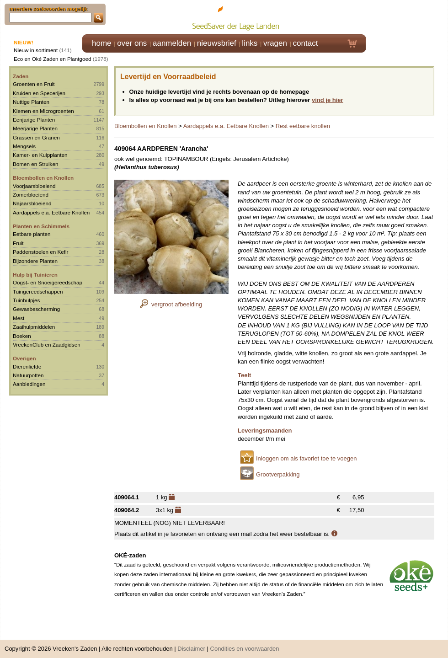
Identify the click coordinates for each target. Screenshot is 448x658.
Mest (18, 318)
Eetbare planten (32, 234)
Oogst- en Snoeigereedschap (47, 282)
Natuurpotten (28, 375)
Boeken (22, 336)
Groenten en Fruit (34, 84)
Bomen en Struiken (35, 164)
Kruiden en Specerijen (39, 93)
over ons (132, 43)
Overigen (24, 358)
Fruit (18, 243)
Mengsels (24, 146)
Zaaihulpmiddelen (34, 327)
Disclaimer (191, 644)
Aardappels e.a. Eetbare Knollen (51, 212)
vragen (275, 43)
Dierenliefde (27, 366)
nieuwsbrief (216, 43)
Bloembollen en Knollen (43, 178)
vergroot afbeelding (176, 304)
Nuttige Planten (31, 102)
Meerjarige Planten (35, 128)
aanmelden (172, 43)
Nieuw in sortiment (36, 50)
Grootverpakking (277, 474)
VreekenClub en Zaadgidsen (46, 345)
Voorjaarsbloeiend (34, 186)
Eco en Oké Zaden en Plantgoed (52, 59)
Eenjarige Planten (34, 120)
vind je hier (327, 99)
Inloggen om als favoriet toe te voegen (306, 458)
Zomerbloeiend (30, 195)
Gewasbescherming (36, 309)
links (249, 43)
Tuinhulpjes (26, 300)
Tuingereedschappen (38, 291)
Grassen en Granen (36, 137)
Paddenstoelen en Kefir (41, 252)
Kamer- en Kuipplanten (40, 155)
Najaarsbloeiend (32, 203)
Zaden (20, 76)
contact (305, 43)
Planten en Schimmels (41, 226)
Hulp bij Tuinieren (35, 275)
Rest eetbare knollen (303, 126)
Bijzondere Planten (35, 261)
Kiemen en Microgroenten (43, 111)
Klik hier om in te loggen (407, 16)
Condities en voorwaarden (244, 644)
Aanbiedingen (29, 384)
